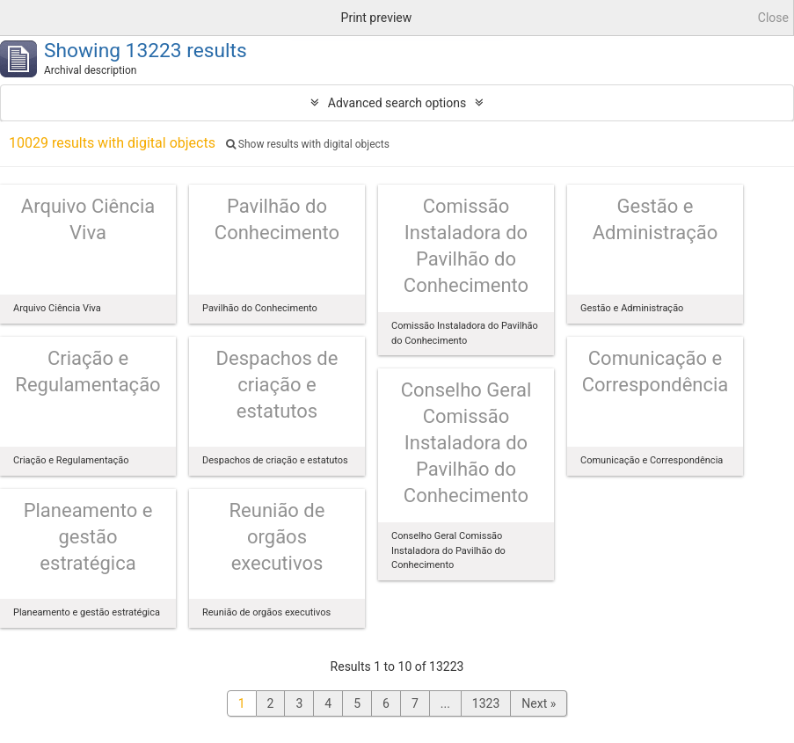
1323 (485, 703)
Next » (538, 703)
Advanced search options (397, 103)
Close (773, 18)
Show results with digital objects (308, 144)
